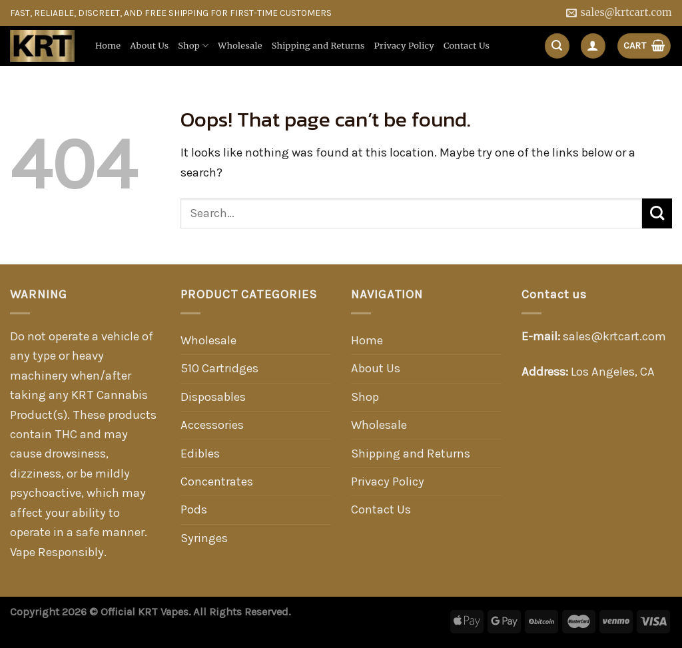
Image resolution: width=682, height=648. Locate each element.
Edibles (200, 453)
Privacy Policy (404, 45)
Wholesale (240, 45)
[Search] (557, 45)
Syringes (204, 538)
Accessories (212, 425)
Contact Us (467, 45)
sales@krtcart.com (614, 336)
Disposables (213, 397)
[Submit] (657, 213)
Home (108, 45)
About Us (149, 45)
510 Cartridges (219, 368)
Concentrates (216, 481)
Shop (193, 45)
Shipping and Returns (318, 45)
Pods (193, 509)
